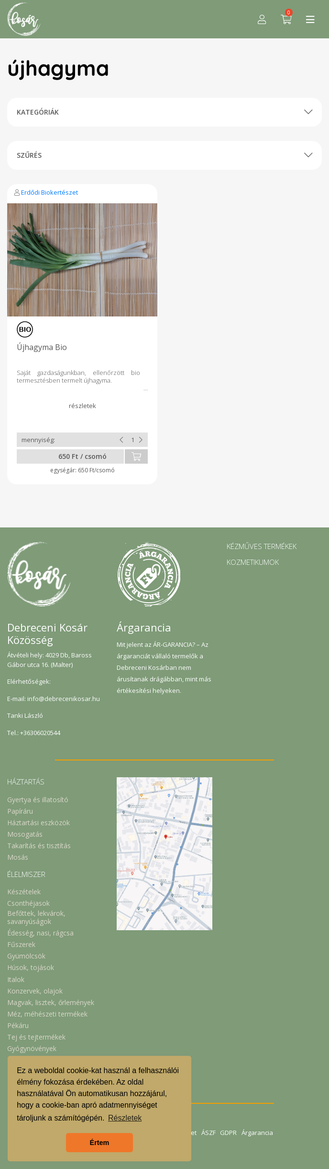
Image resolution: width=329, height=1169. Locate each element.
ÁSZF (208, 1132)
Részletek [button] (125, 1118)
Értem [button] (100, 1142)
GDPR (228, 1132)
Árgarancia (258, 1132)
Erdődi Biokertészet (49, 192)
